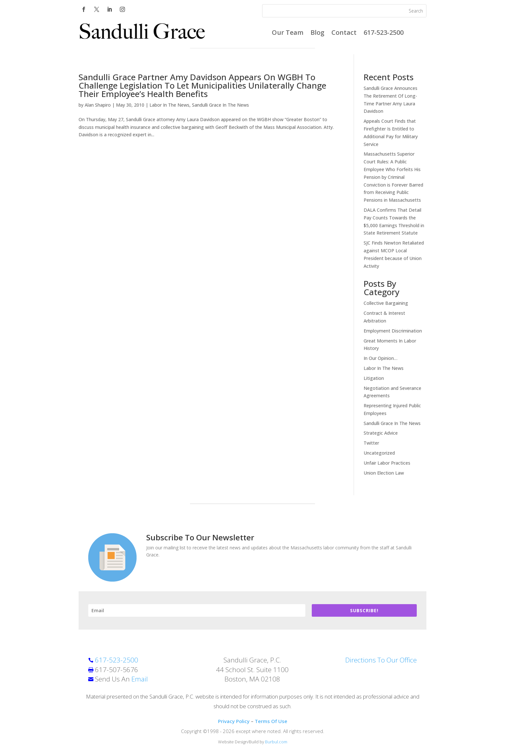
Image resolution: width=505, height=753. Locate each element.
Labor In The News (169, 105)
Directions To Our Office (381, 659)
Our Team (287, 33)
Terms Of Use (271, 721)
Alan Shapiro (98, 105)
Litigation (374, 378)
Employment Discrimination (393, 331)
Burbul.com (276, 742)
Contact (344, 33)
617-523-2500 (384, 33)
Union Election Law (384, 473)
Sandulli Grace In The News (220, 105)
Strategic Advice (381, 433)
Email (139, 678)
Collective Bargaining (386, 303)
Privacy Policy (234, 721)
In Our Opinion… (380, 358)
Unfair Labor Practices (387, 463)
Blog (317, 33)
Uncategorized (379, 453)
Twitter (371, 443)
